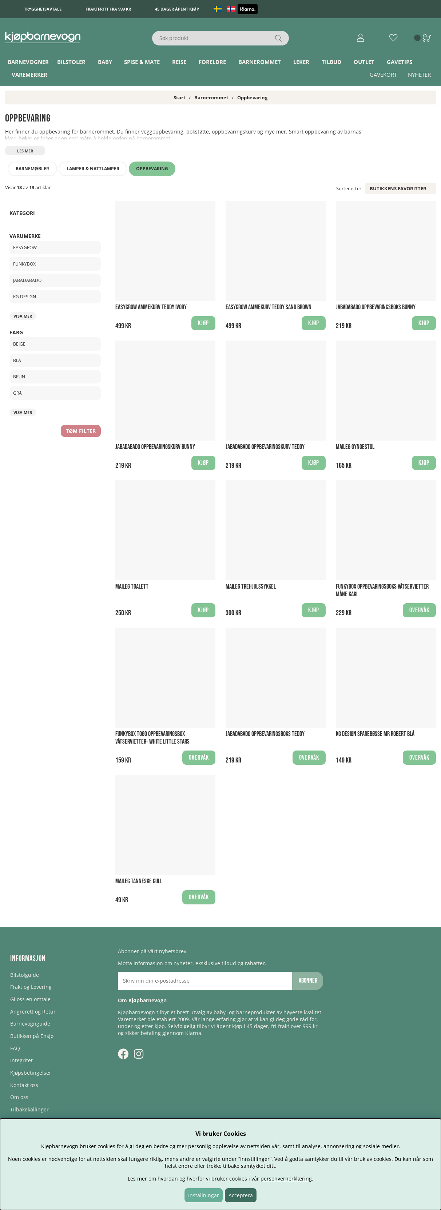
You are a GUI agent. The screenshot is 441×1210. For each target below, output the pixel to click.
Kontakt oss (24, 1085)
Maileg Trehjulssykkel (251, 586)
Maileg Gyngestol (355, 447)
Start (180, 97)
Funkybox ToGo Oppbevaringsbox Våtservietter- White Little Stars (152, 737)
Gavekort (383, 74)
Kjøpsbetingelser (30, 1072)
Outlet (364, 61)
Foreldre (212, 61)
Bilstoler (71, 61)
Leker (301, 61)
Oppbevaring (252, 97)
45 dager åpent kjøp (177, 9)
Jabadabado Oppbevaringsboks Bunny (376, 307)
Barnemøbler (32, 169)
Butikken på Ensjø (31, 1035)
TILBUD (331, 61)
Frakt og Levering (31, 986)
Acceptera (241, 1195)
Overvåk (419, 610)
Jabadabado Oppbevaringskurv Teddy (265, 447)
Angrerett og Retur (33, 1011)
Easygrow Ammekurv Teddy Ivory (151, 307)
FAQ (15, 1048)
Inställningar (203, 1195)
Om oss (19, 1097)
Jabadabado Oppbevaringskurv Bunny (155, 447)
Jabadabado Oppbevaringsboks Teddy (265, 734)
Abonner (308, 980)
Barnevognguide (30, 1023)
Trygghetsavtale (42, 9)
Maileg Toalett (131, 586)
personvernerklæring (286, 1178)
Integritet (21, 1060)
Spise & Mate (142, 61)
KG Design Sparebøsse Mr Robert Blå (375, 734)
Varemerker (29, 74)
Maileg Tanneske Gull (138, 881)
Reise (179, 61)
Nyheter (419, 74)
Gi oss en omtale (30, 999)
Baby (105, 61)
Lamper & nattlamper (93, 169)
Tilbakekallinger (29, 1109)
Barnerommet (259, 61)
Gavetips (399, 61)
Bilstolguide (24, 974)
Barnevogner (28, 61)
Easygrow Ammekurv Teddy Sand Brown (268, 307)
